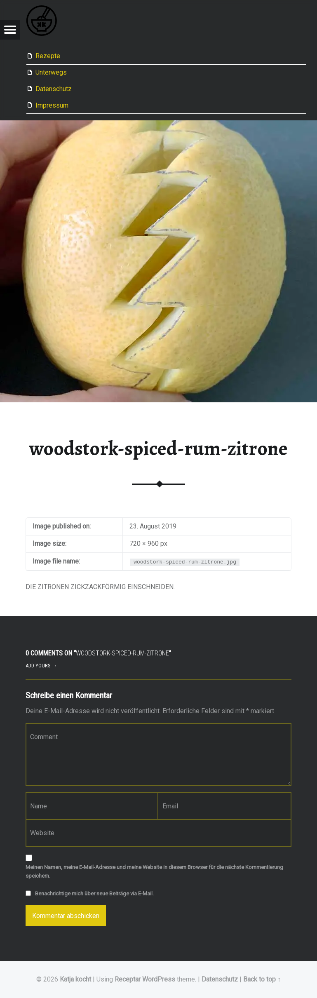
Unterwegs (51, 72)
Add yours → (41, 665)
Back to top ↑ (262, 979)
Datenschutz (53, 89)
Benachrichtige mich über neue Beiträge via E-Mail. (94, 893)
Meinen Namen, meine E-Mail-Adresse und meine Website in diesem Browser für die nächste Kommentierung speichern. (154, 871)
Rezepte (47, 56)
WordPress (158, 979)
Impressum (51, 105)
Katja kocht (75, 979)
